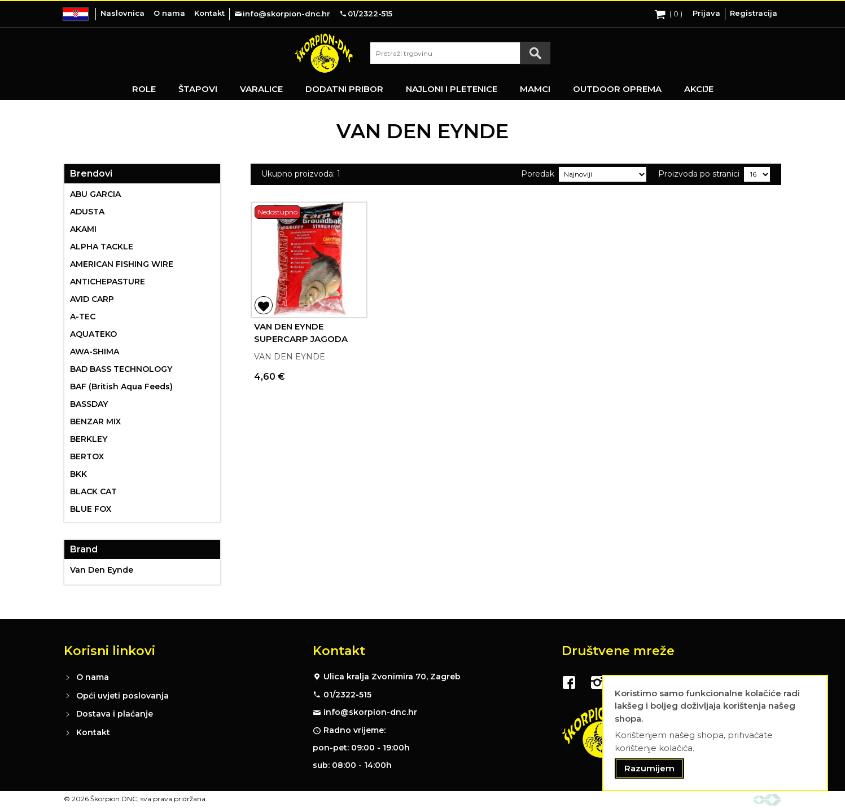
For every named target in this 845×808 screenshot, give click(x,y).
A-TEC (82, 316)
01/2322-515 (347, 695)
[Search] (535, 53)
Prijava (706, 12)
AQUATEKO (93, 334)
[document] (715, 733)
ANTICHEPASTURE (107, 281)
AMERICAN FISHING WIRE (121, 264)
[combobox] (460, 53)
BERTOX (87, 456)
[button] (264, 305)
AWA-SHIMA (94, 351)
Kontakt (209, 12)
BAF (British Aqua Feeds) (121, 386)
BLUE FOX (90, 509)
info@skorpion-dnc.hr (370, 712)
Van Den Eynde (101, 570)
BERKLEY (88, 439)
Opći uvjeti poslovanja (122, 696)
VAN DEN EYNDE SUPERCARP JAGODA (301, 333)
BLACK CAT (93, 491)
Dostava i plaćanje (114, 714)
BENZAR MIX (95, 421)
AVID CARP (92, 299)
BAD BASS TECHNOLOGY (121, 369)
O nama (169, 12)
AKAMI (83, 229)
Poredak (537, 174)
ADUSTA (87, 212)
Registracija (753, 12)
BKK (78, 474)
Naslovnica (122, 12)
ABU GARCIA (95, 194)
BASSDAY (89, 404)
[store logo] (324, 53)
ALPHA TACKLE (101, 246)
